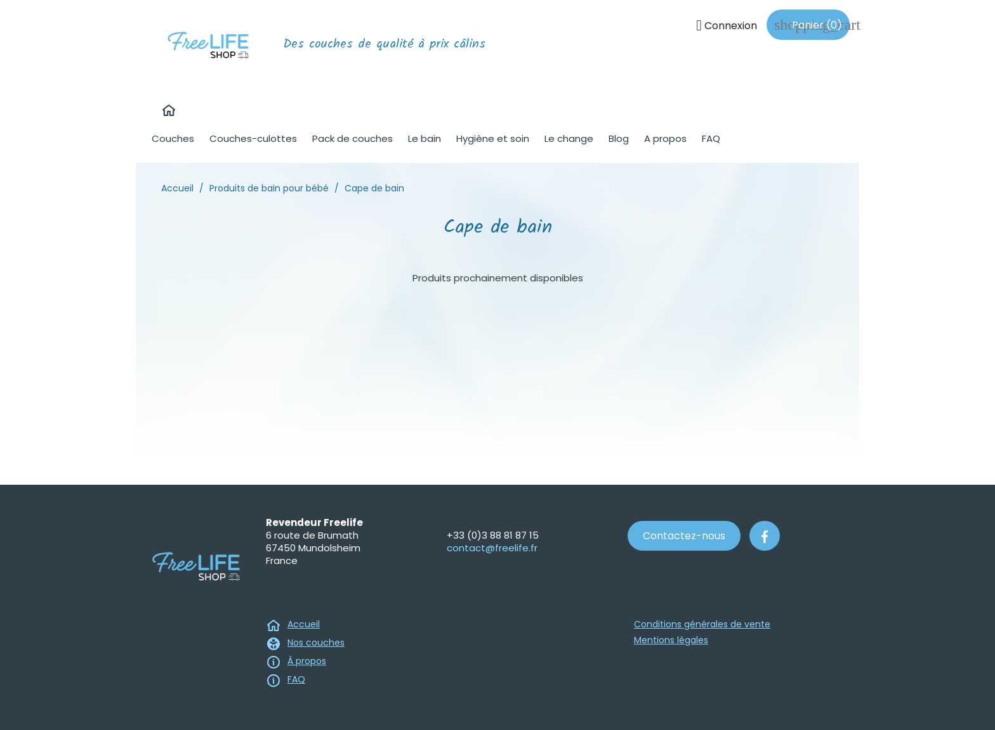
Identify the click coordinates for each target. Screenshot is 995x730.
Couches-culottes (253, 138)
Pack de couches (352, 138)
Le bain (424, 138)
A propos (665, 138)
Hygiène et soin (492, 138)
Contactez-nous (684, 535)
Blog (619, 138)
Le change (568, 138)
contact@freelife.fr (492, 547)
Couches (173, 138)
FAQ (711, 138)
